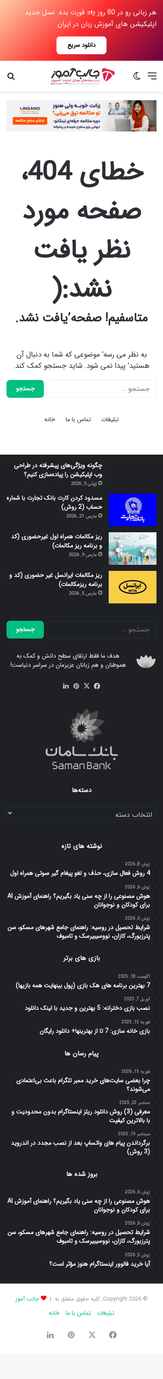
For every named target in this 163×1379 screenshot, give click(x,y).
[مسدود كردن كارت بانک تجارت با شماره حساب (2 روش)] (132, 510)
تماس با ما (78, 419)
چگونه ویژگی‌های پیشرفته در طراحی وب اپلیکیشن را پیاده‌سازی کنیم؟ (58, 470)
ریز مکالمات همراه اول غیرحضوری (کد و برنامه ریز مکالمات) (56, 541)
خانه (49, 419)
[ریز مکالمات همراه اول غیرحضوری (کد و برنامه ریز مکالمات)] (132, 548)
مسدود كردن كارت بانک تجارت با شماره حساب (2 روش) (54, 502)
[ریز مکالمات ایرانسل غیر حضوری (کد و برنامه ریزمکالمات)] (132, 587)
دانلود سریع (81, 45)
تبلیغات (110, 419)
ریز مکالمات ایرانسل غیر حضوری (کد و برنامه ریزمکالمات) (55, 579)
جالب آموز (27, 1299)
